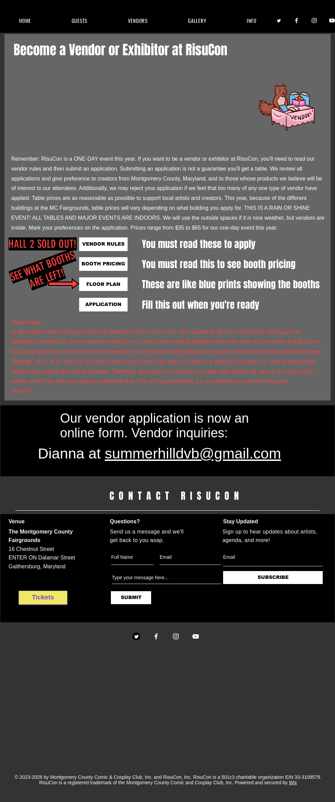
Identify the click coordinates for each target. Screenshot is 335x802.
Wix (293, 782)
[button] (79, 20)
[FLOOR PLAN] (103, 284)
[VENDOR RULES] (103, 244)
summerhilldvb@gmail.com (193, 453)
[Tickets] (43, 597)
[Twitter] (278, 20)
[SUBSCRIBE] (273, 577)
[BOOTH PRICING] (103, 264)
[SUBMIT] (131, 597)
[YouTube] (196, 636)
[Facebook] (296, 20)
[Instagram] (314, 20)
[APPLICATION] (103, 304)
